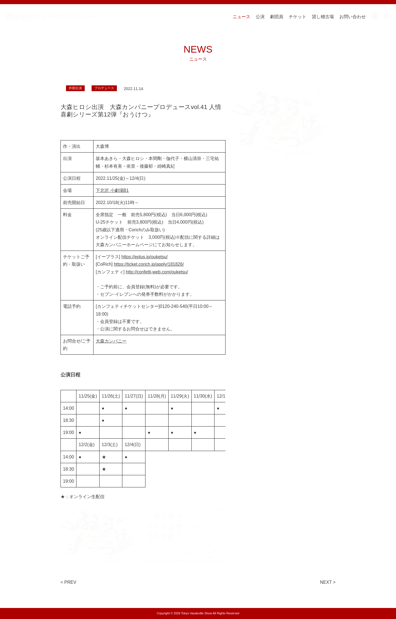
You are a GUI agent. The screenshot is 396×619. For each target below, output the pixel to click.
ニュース (241, 16)
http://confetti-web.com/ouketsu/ (157, 272)
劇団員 (276, 16)
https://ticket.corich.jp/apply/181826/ (149, 264)
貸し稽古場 (323, 16)
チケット (297, 16)
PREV (70, 582)
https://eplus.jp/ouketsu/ (145, 256)
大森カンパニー (111, 341)
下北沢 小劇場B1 (112, 190)
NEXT (326, 582)
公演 (260, 16)
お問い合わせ (352, 16)
